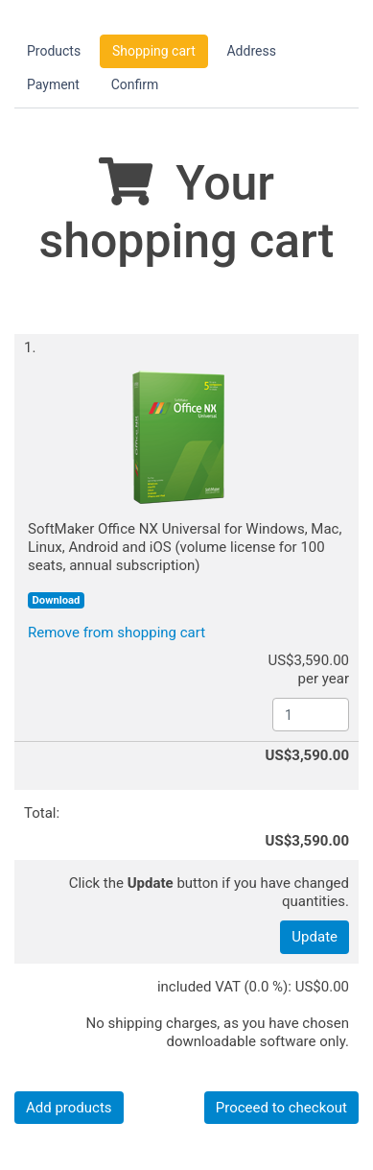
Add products (69, 1107)
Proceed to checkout (281, 1107)
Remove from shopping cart (116, 632)
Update (314, 936)
